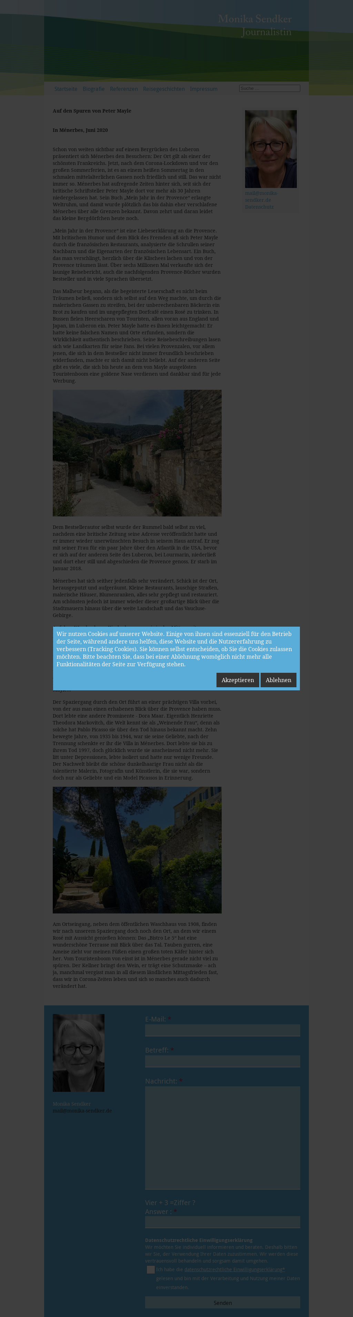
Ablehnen (278, 680)
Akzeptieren (238, 680)
